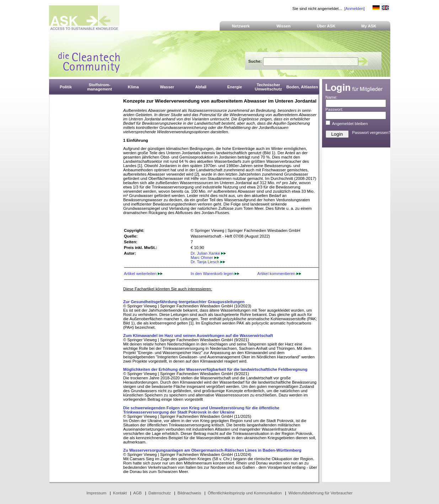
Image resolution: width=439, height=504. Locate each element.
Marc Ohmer (205, 257)
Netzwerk (241, 26)
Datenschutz (159, 493)
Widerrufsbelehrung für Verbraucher (320, 493)
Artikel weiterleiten (143, 273)
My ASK (368, 26)
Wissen (284, 26)
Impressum (96, 493)
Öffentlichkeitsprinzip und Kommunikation (245, 493)
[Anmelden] (354, 8)
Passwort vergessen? (371, 132)
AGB (137, 493)
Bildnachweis (189, 493)
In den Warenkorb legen (215, 273)
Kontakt (120, 493)
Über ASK (326, 26)
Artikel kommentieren (279, 273)
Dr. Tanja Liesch (208, 262)
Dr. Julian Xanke (208, 253)
